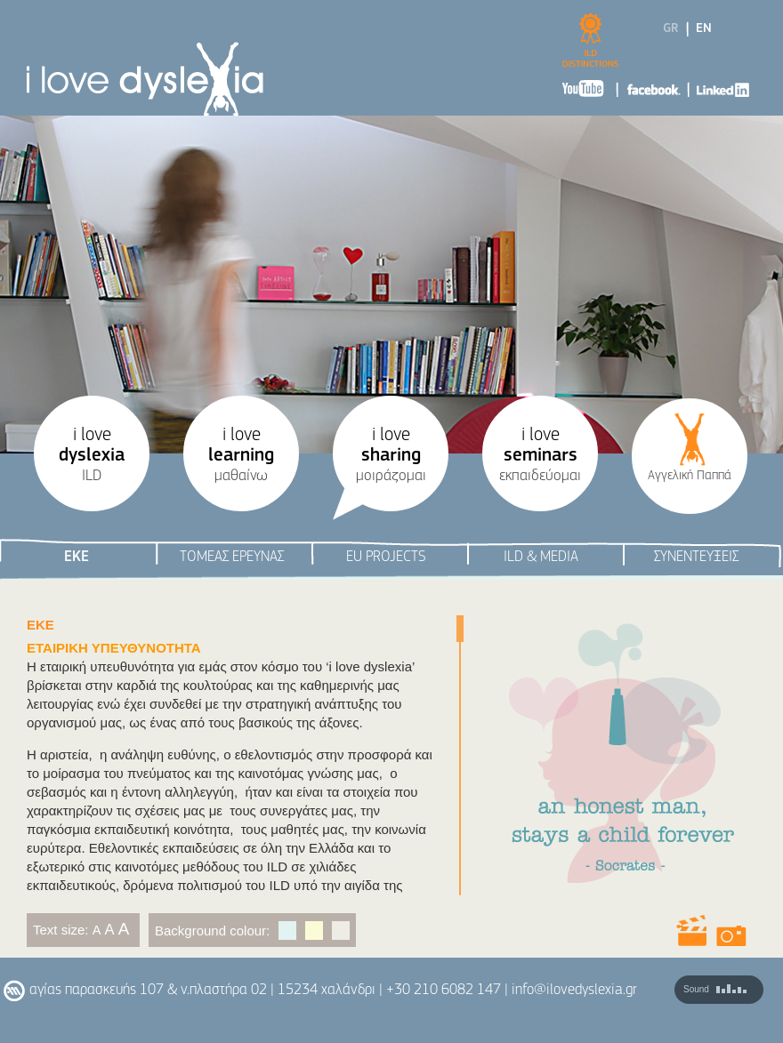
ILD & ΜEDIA (541, 557)
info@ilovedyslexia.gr (574, 990)
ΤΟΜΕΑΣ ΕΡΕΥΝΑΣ (232, 557)
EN (704, 29)
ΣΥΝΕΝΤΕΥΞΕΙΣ (696, 557)
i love (91, 455)
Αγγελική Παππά (689, 476)
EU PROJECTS (386, 557)
